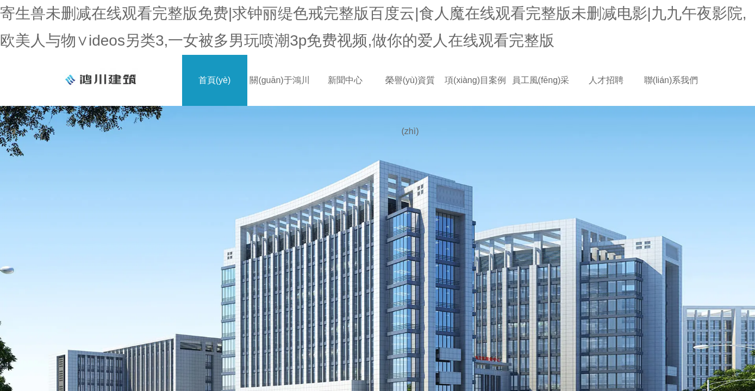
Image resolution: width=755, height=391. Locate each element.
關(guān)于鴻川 (279, 80)
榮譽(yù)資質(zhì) (410, 90)
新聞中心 (345, 80)
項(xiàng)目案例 (475, 80)
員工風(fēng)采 (541, 80)
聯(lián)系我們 (671, 80)
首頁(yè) (214, 80)
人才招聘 (606, 80)
